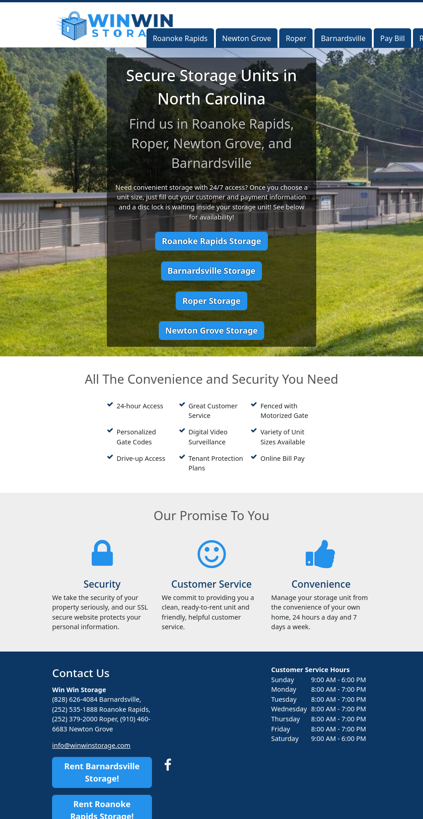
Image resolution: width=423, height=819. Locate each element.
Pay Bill (392, 38)
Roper (296, 38)
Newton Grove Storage (211, 330)
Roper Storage (211, 300)
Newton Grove (246, 38)
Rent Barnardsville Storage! (102, 772)
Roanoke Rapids (180, 38)
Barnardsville (343, 38)
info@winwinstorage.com (91, 745)
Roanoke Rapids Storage (211, 240)
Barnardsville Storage (211, 270)
